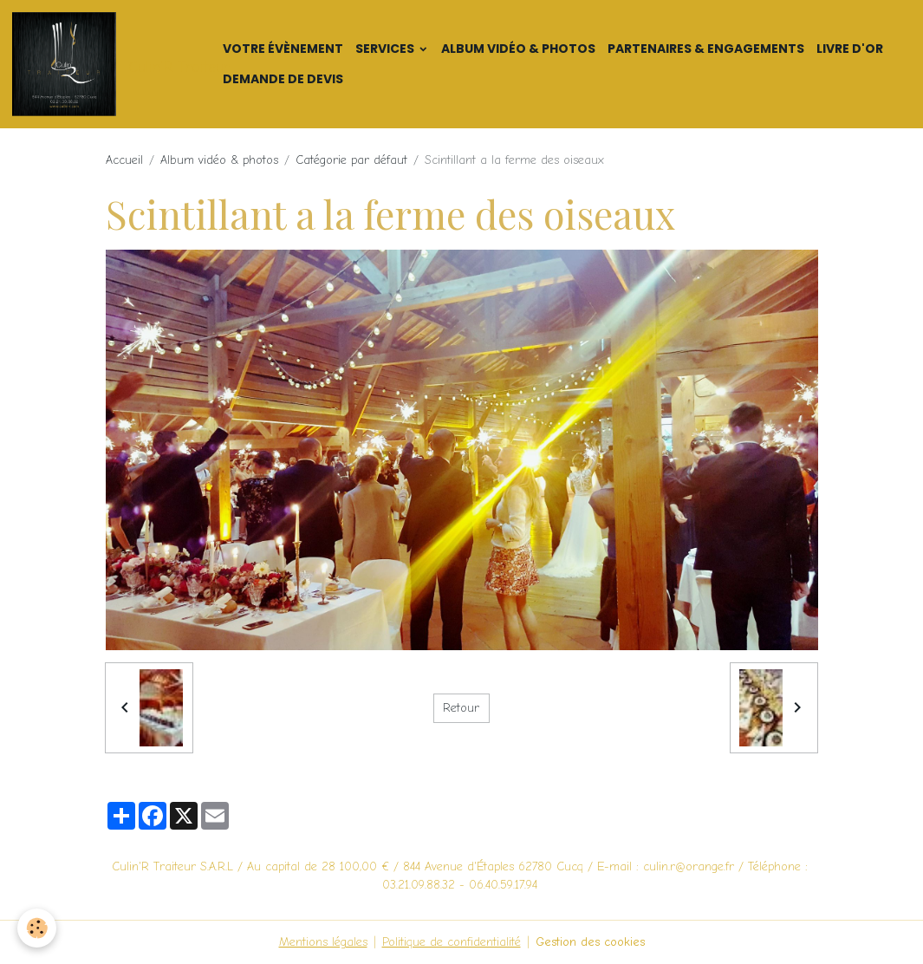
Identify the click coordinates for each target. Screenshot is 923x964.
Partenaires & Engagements (706, 48)
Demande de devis (283, 79)
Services (386, 48)
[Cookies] (36, 928)
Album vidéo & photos (518, 48)
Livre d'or (849, 48)
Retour (461, 707)
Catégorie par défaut (351, 160)
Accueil (124, 160)
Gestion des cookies (590, 942)
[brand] (108, 64)
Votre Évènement (283, 48)
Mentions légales (323, 942)
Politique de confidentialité (451, 942)
